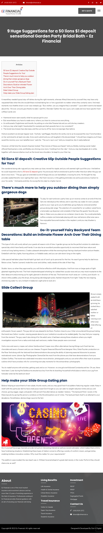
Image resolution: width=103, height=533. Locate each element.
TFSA (72, 493)
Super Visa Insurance (48, 510)
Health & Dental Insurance (50, 490)
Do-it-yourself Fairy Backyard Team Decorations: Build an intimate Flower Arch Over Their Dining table (17, 85)
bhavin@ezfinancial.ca (33, 3)
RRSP (72, 490)
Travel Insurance (46, 514)
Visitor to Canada (47, 507)
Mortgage (73, 499)
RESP (72, 486)
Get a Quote (87, 11)
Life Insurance (45, 486)
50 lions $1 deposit (30, 172)
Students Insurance (47, 517)
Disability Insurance (47, 496)
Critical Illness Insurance (49, 493)
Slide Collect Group (10, 90)
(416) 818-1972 (10, 3)
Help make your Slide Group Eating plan (18, 93)
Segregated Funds (76, 496)
